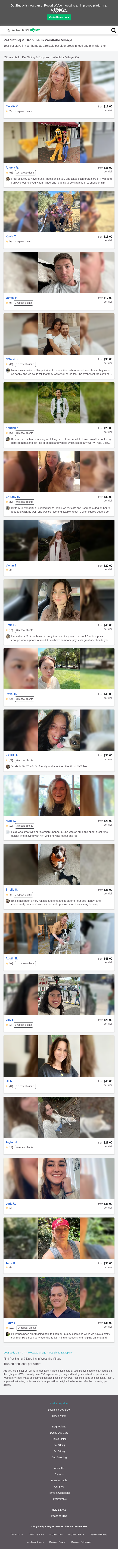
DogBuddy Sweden (35, 1542)
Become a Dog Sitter (59, 1409)
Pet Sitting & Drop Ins (61, 1352)
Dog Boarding (59, 1457)
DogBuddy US (11, 1352)
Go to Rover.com (59, 17)
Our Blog (59, 1486)
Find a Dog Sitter (59, 1403)
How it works (59, 1415)
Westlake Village (37, 1352)
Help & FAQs (59, 1509)
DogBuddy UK (17, 1534)
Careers (59, 1474)
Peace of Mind (59, 1515)
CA (23, 1352)
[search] (108, 30)
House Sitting (59, 1439)
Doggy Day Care (59, 1432)
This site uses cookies (76, 1526)
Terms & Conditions (59, 1492)
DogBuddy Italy (56, 1534)
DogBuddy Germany (98, 1534)
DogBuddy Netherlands (81, 1542)
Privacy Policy (59, 1499)
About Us (59, 1468)
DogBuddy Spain (36, 1534)
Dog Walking (59, 1426)
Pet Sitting (59, 1451)
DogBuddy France (76, 1534)
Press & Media (59, 1480)
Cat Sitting (59, 1445)
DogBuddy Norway (57, 1542)
